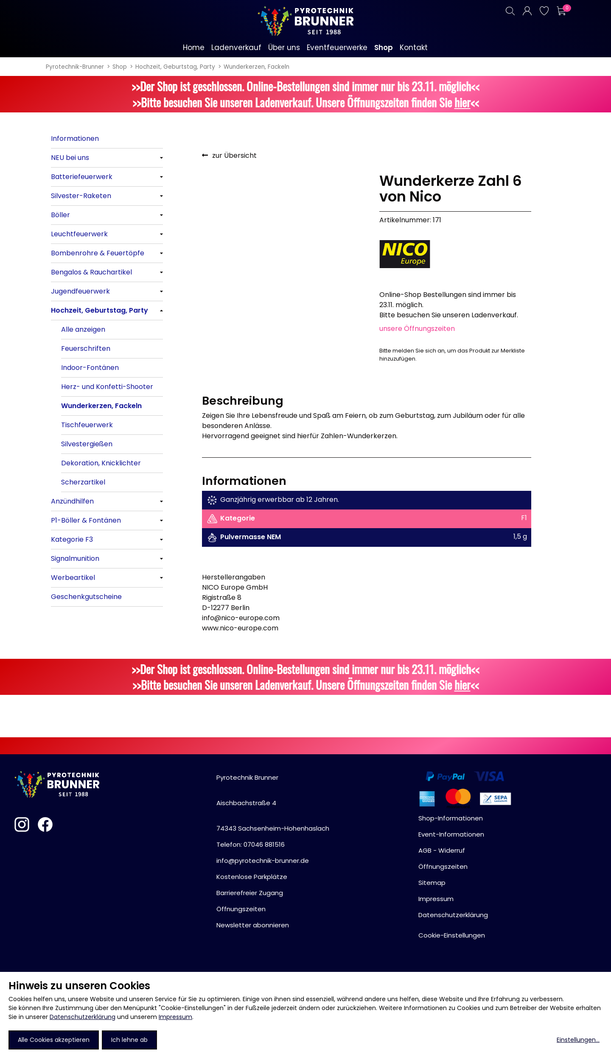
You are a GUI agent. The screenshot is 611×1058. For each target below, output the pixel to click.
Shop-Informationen (450, 818)
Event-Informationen (451, 834)
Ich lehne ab (129, 1040)
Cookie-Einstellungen (451, 935)
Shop (119, 67)
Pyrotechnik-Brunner (75, 67)
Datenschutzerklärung (82, 1017)
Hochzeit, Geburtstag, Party (175, 67)
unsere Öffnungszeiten (417, 328)
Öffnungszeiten (241, 908)
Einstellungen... (578, 1040)
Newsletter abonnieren (252, 925)
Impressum (175, 1017)
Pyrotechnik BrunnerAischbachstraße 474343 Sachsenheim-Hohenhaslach (272, 803)
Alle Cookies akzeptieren (54, 1040)
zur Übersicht (234, 155)
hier (462, 102)
